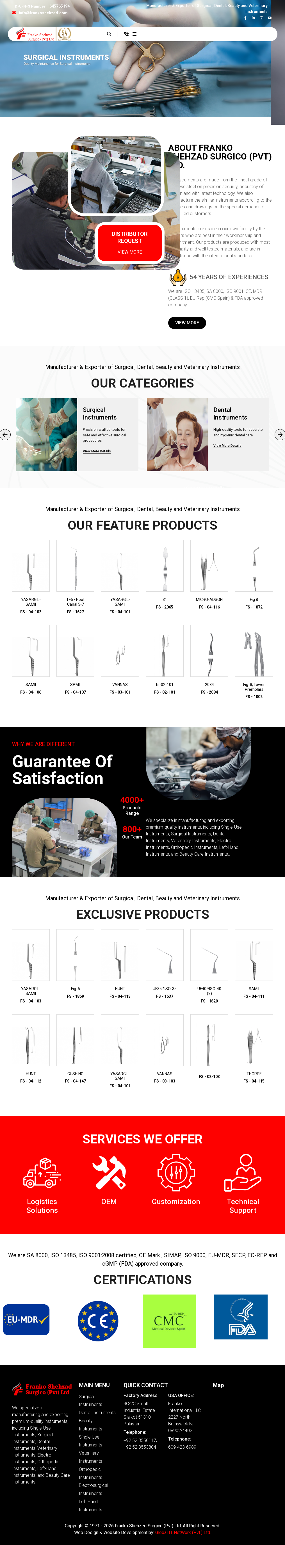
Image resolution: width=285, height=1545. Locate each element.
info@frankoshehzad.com (43, 13)
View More (187, 322)
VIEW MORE (130, 252)
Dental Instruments (97, 1412)
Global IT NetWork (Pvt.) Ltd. (183, 1532)
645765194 (59, 6)
